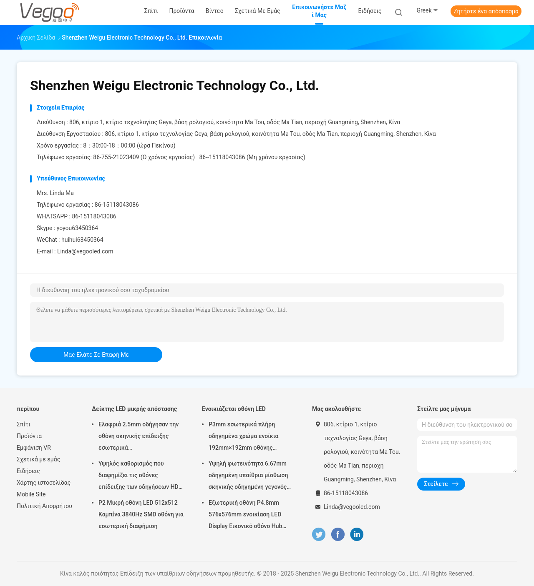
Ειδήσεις (28, 471)
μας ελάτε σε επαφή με (96, 354)
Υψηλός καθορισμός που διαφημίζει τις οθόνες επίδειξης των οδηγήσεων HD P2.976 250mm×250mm (138, 476)
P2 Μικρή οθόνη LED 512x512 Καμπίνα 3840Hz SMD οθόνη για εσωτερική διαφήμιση (141, 514)
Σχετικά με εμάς (38, 459)
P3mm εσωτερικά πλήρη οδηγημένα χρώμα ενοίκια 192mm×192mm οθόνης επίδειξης (243, 437)
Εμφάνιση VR (34, 447)
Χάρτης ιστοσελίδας (44, 482)
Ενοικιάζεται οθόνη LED (234, 409)
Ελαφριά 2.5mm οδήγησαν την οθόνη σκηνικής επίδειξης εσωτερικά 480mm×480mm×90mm (138, 437)
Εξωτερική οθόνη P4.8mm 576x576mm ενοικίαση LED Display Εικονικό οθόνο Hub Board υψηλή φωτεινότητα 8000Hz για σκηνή (245, 515)
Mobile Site (31, 494)
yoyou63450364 (77, 228)
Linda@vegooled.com (85, 251)
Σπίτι (23, 424)
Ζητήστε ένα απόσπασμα (486, 11)
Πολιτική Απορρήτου (44, 506)
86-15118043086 (94, 216)
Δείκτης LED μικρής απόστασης (134, 409)
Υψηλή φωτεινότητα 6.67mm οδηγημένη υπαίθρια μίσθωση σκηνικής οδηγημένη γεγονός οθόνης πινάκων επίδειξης (248, 476)
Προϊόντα (29, 436)
